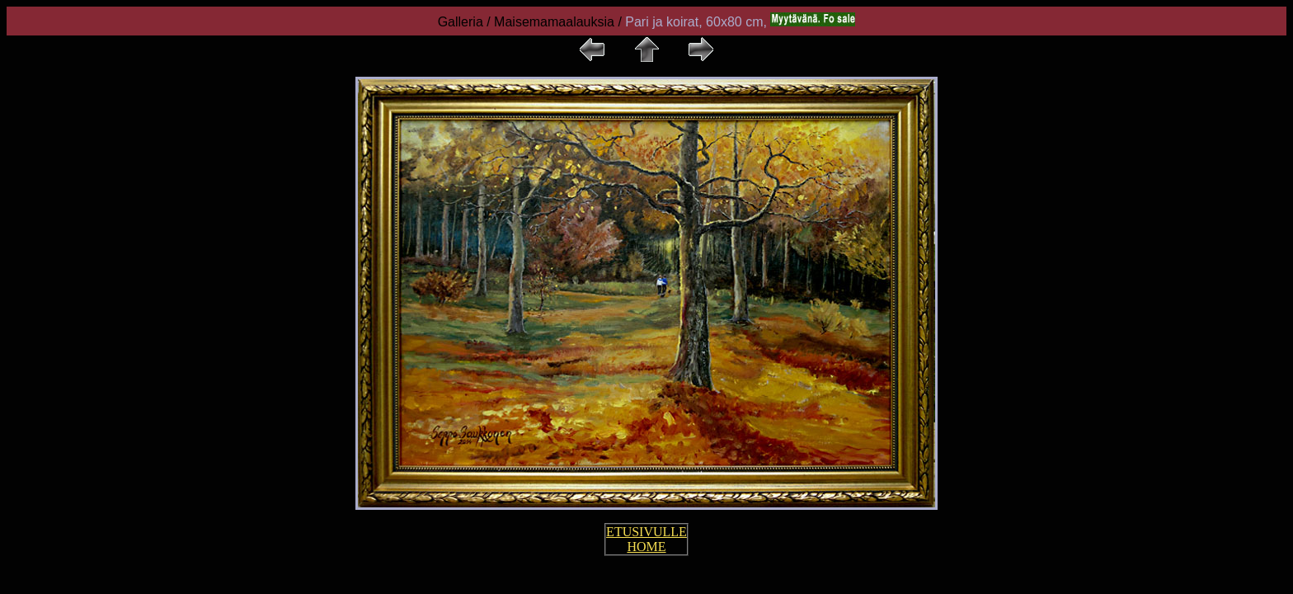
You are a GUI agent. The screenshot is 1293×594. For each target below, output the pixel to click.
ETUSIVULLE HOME (646, 539)
